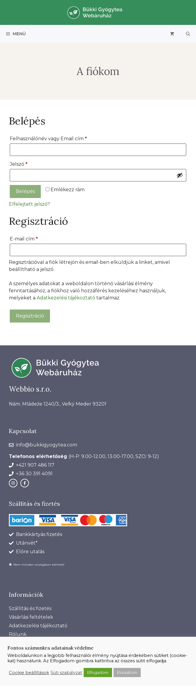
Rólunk (18, 634)
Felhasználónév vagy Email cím (59, 137)
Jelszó (29, 163)
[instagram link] (13, 483)
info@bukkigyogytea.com (46, 445)
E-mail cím (34, 238)
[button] (188, 34)
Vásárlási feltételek (31, 617)
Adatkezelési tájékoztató (66, 298)
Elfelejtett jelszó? (29, 204)
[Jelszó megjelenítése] (179, 175)
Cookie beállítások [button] (29, 672)
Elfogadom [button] (97, 672)
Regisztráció (30, 316)
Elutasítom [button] (127, 672)
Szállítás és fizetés (30, 608)
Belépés (25, 191)
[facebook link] (24, 483)
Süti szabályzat (66, 672)
